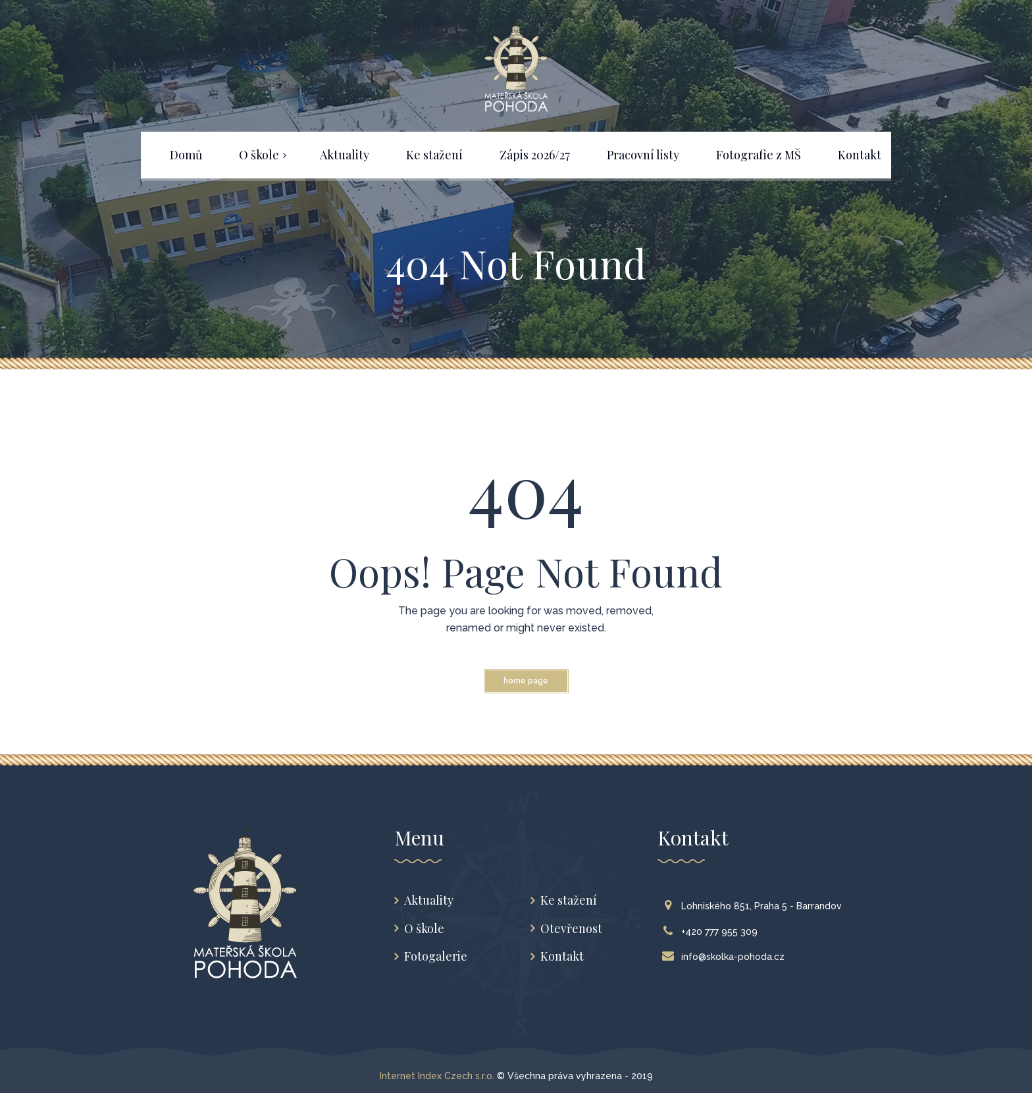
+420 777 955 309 (713, 931)
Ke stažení (568, 900)
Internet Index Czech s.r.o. (437, 1076)
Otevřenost (571, 928)
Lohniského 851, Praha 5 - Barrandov (755, 906)
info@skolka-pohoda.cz (726, 956)
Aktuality (428, 900)
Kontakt (562, 956)
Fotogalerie (435, 956)
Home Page (525, 680)
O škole (424, 928)
